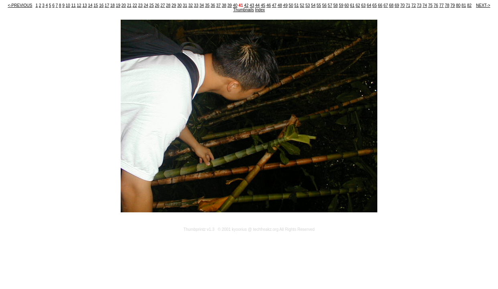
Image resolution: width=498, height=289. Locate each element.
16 (101, 5)
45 (263, 5)
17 (107, 5)
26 (157, 5)
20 (123, 5)
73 (419, 5)
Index (260, 10)
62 (358, 5)
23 (140, 5)
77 (441, 5)
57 (330, 5)
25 (151, 5)
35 (207, 5)
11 (73, 5)
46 (268, 5)
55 (319, 5)
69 (397, 5)
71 (408, 5)
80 (458, 5)
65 (374, 5)
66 (380, 5)
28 (168, 5)
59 (341, 5)
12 (79, 5)
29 (174, 5)
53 (308, 5)
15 (95, 5)
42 (246, 5)
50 (291, 5)
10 (68, 5)
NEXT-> (483, 5)
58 (335, 5)
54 (313, 5)
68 (391, 5)
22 (135, 5)
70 (402, 5)
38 (224, 5)
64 (369, 5)
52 (302, 5)
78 (447, 5)
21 (129, 5)
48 (279, 5)
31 (185, 5)
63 (363, 5)
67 (385, 5)
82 (469, 5)
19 (118, 5)
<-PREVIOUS (20, 5)
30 (179, 5)
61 (352, 5)
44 (257, 5)
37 (218, 5)
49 (285, 5)
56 (324, 5)
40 (235, 5)
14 (90, 5)
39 (229, 5)
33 (196, 5)
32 (190, 5)
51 (296, 5)
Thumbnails (243, 10)
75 (430, 5)
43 (252, 5)
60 (346, 5)
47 (274, 5)
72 (413, 5)
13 (84, 5)
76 (436, 5)
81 (464, 5)
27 (162, 5)
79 (452, 5)
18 (112, 5)
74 (425, 5)
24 (146, 5)
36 (213, 5)
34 (202, 5)
